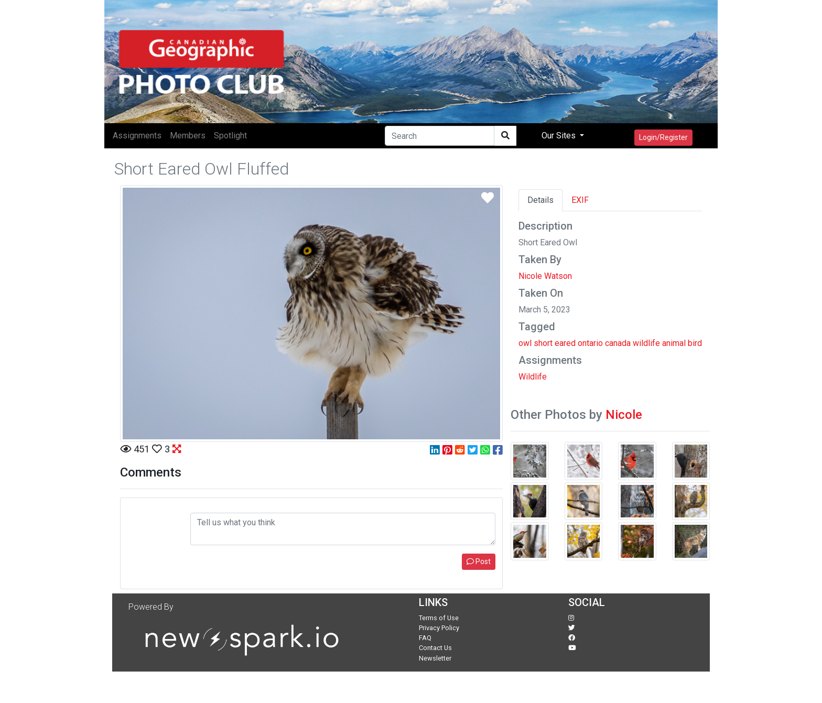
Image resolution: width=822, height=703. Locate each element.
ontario (590, 343)
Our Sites (560, 135)
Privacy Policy (439, 628)
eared (565, 343)
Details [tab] (540, 200)
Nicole (623, 414)
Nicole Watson (545, 276)
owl (525, 343)
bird (695, 343)
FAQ (425, 638)
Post (479, 561)
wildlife (646, 343)
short (543, 343)
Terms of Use (439, 618)
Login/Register (663, 137)
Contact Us (435, 648)
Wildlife (532, 377)
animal (674, 343)
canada (618, 343)
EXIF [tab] (580, 200)
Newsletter (435, 658)
